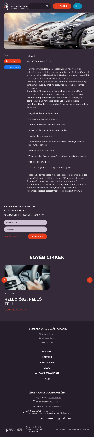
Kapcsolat (47, 362)
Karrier (47, 357)
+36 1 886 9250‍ (55, 398)
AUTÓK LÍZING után (47, 373)
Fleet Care (47, 342)
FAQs (47, 378)
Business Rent (47, 338)
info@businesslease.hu (51, 406)
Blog (47, 368)
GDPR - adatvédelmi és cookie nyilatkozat (72, 429)
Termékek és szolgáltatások (47, 328)
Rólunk (47, 351)
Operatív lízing (47, 334)
